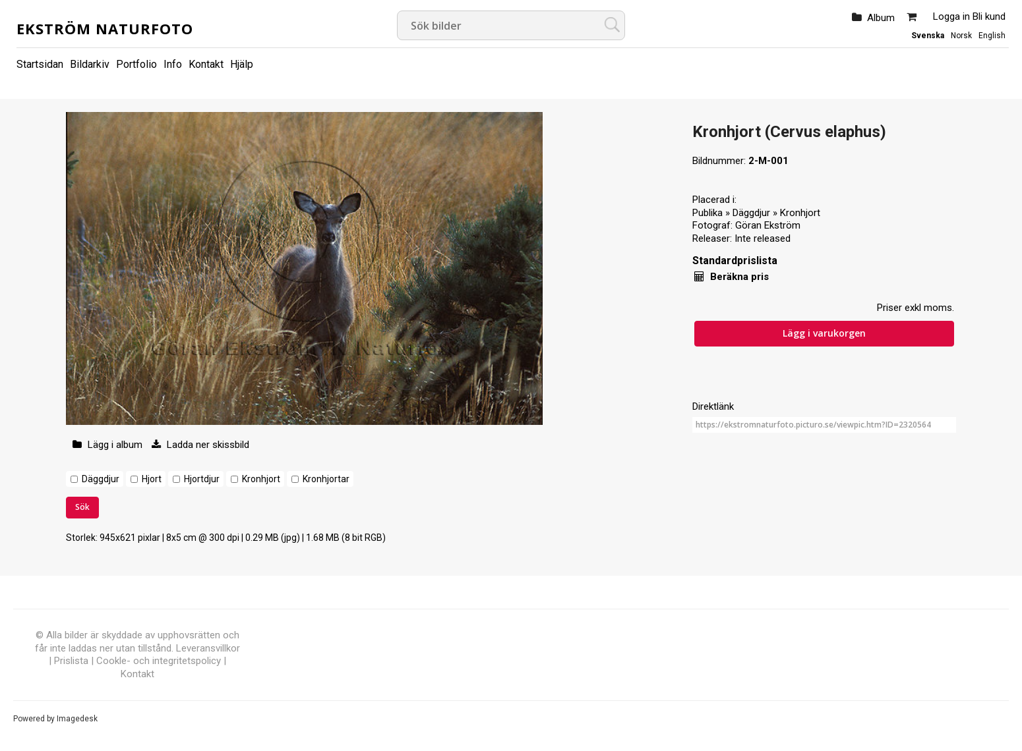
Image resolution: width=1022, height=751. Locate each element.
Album (881, 18)
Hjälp (241, 64)
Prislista (71, 661)
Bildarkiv (89, 64)
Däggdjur (100, 479)
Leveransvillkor (208, 648)
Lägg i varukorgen (824, 333)
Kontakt (206, 64)
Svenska (927, 35)
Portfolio (136, 64)
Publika (707, 213)
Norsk (961, 35)
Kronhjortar (326, 479)
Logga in (951, 16)
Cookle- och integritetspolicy (158, 661)
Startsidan (39, 64)
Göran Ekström (767, 225)
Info (173, 64)
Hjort (152, 479)
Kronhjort (261, 479)
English (992, 35)
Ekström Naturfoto (104, 28)
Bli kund (989, 16)
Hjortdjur (202, 479)
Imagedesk (77, 718)
